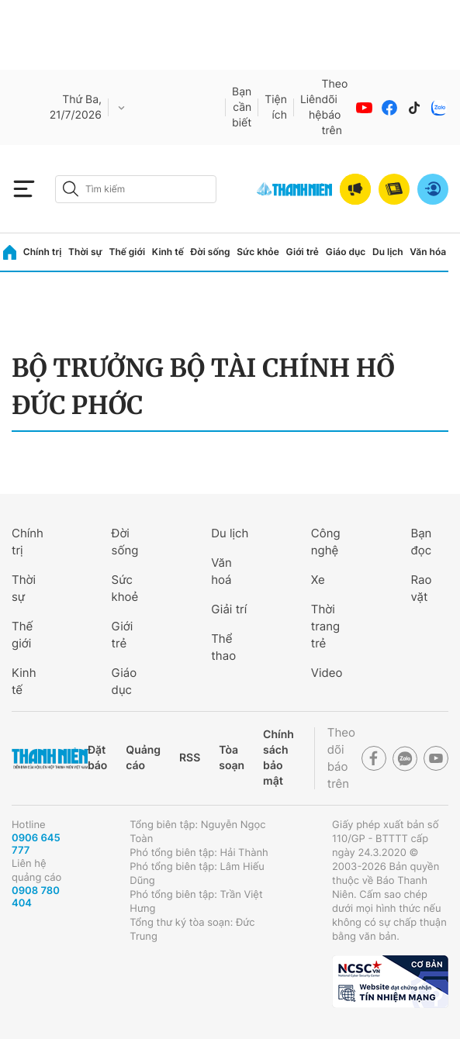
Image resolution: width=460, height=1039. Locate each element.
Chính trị (42, 251)
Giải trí (229, 609)
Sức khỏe (257, 251)
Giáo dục (346, 251)
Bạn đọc (420, 541)
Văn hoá (221, 571)
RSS (189, 758)
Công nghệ (326, 541)
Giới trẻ (302, 251)
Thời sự (85, 251)
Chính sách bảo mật (278, 758)
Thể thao (223, 647)
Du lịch (387, 251)
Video (327, 672)
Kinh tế (168, 251)
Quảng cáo (143, 758)
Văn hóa (428, 251)
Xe (318, 579)
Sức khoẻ (125, 588)
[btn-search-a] (70, 188)
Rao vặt (420, 588)
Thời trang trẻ (325, 626)
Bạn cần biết (241, 107)
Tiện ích (276, 107)
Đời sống (210, 251)
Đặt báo (97, 758)
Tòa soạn (231, 758)
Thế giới (127, 251)
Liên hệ (311, 107)
